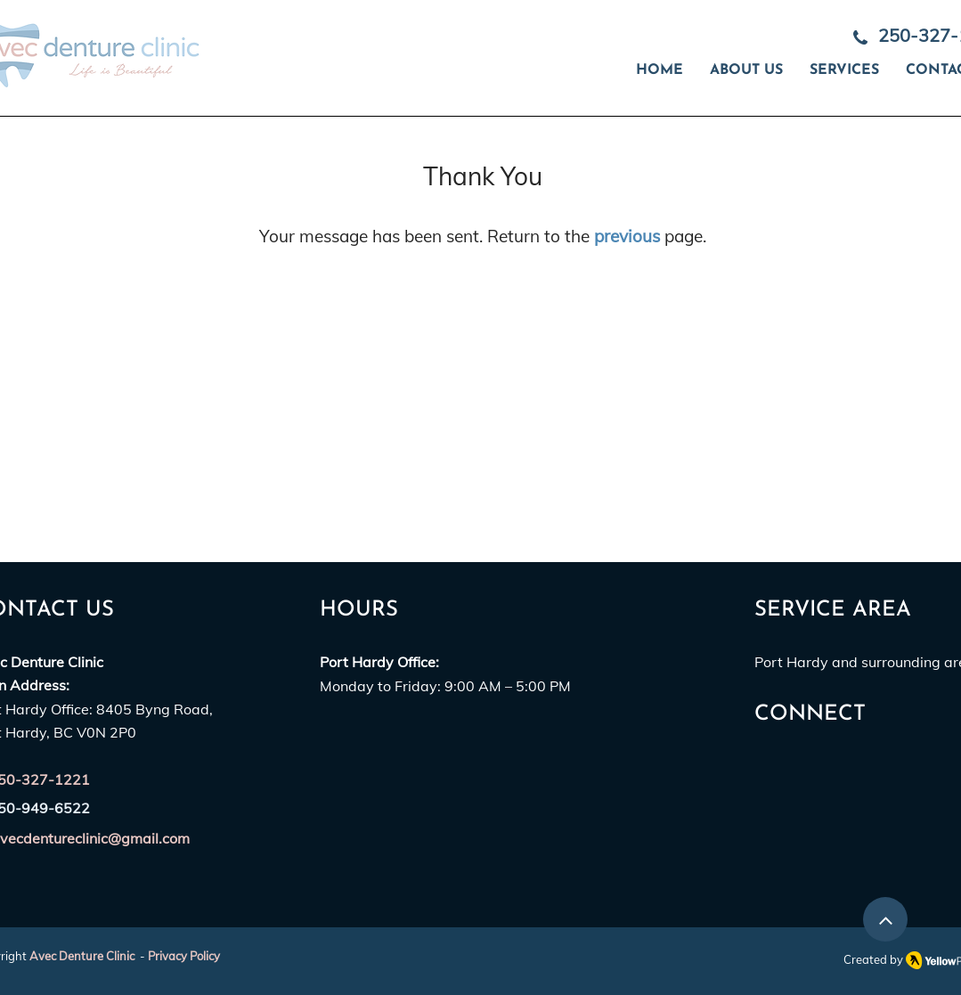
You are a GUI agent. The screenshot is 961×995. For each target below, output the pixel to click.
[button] (844, 71)
